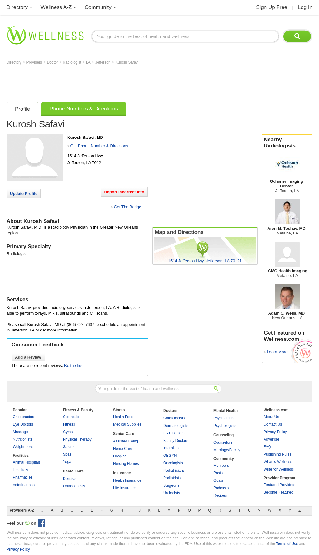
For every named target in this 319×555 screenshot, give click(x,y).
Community (98, 7)
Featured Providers (279, 485)
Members (221, 465)
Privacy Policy (275, 432)
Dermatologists (175, 425)
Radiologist (72, 62)
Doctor (53, 62)
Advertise (271, 439)
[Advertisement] (120, 82)
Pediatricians (174, 470)
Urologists (171, 493)
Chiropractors (24, 417)
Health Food (123, 417)
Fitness (69, 424)
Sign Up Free (271, 7)
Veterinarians (24, 485)
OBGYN (170, 455)
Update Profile (23, 193)
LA (88, 62)
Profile (22, 109)
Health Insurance (127, 480)
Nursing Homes (126, 463)
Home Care (122, 448)
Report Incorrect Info (124, 192)
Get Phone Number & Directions (99, 145)
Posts (218, 473)
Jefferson (103, 62)
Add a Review (28, 357)
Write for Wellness (279, 469)
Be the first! (74, 365)
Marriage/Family (226, 450)
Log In (305, 7)
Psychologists (224, 425)
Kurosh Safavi (127, 62)
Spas (67, 454)
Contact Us (273, 424)
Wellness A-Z (56, 7)
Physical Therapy (77, 439)
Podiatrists (172, 478)
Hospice (119, 456)
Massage (20, 432)
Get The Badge (127, 207)
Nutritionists (22, 439)
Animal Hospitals (26, 462)
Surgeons (171, 485)
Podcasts (221, 488)
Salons (68, 447)
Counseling (223, 435)
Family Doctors (175, 440)
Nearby (287, 143)
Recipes (220, 495)
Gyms (68, 432)
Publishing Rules (277, 454)
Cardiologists (174, 418)
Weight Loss (23, 447)
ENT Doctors (173, 433)
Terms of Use (287, 544)
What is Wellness (278, 462)
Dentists (69, 478)
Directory (17, 7)
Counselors (222, 442)
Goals (218, 480)
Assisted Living (125, 441)
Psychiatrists (223, 418)
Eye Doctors (23, 424)
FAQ (267, 447)
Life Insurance (124, 488)
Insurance (122, 473)
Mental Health (225, 410)
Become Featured (278, 492)
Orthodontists (74, 486)
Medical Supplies (127, 424)
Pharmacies (22, 477)
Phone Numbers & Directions (84, 109)
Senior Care (123, 434)
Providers (34, 62)
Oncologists (173, 463)
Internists (171, 448)
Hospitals (20, 470)
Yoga (67, 462)
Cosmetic (71, 417)
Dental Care (73, 471)
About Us (271, 417)
